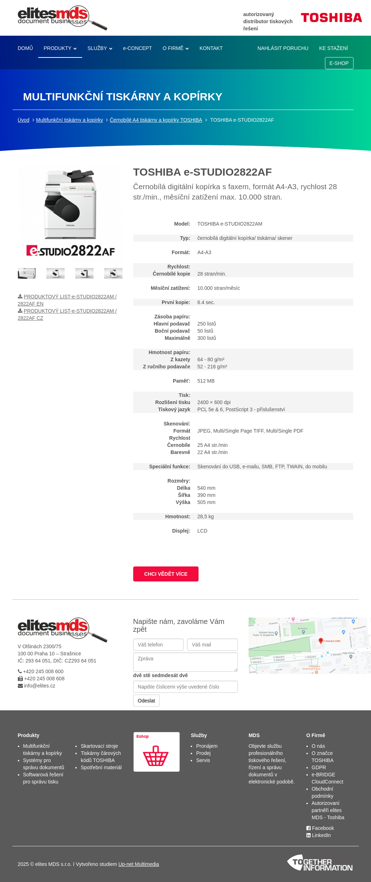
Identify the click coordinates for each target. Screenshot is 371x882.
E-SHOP (339, 63)
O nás (318, 746)
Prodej (203, 753)
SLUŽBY (97, 48)
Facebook (320, 828)
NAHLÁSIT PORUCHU (283, 48)
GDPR (319, 767)
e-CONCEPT (137, 48)
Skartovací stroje (99, 746)
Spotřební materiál (101, 767)
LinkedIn (318, 835)
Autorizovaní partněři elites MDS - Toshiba (328, 810)
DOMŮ (25, 48)
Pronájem (206, 746)
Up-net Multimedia (139, 864)
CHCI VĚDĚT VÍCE (165, 574)
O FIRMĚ (172, 48)
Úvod (24, 120)
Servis (203, 760)
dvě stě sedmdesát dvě (160, 675)
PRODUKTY (57, 48)
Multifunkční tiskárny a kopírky (69, 120)
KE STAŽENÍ (333, 48)
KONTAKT (211, 48)
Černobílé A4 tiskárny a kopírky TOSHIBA (156, 120)
